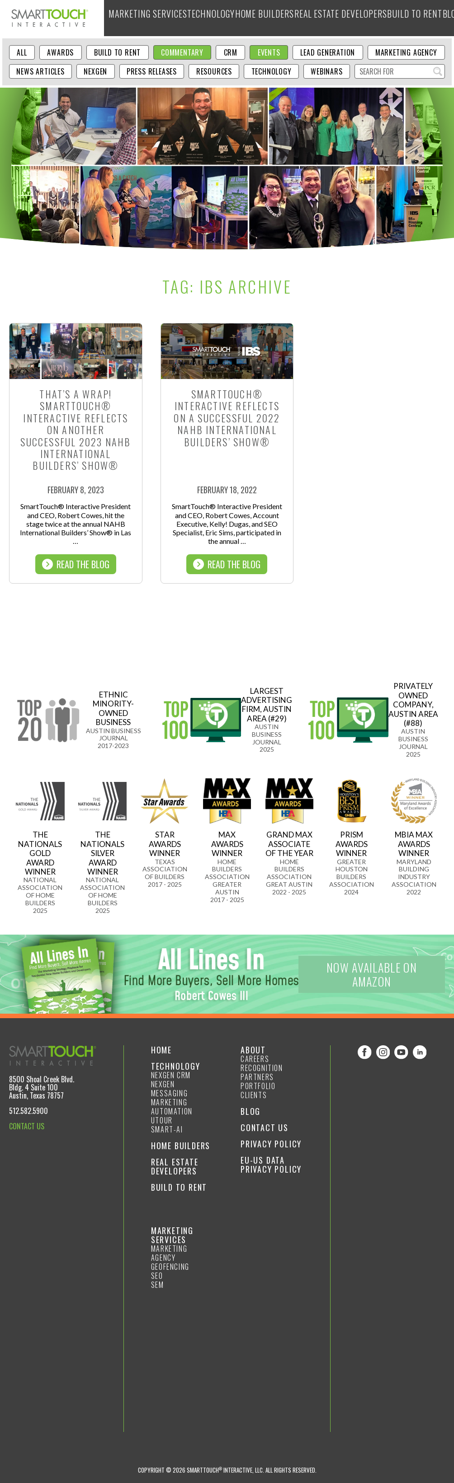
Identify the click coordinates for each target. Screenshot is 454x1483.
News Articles (40, 71)
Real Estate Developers (298, 18)
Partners (257, 1076)
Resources (214, 71)
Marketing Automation (172, 1107)
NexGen (95, 71)
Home (161, 1050)
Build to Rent (358, 18)
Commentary (182, 52)
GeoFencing (170, 1266)
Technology (192, 18)
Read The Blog (75, 564)
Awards (60, 52)
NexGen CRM (171, 1075)
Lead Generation (327, 52)
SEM (157, 1284)
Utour (162, 1120)
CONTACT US (26, 1126)
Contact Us (264, 1127)
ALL (22, 52)
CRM (230, 52)
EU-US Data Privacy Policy (271, 1164)
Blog (391, 18)
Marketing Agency (406, 52)
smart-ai (167, 1129)
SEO (157, 1275)
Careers (255, 1058)
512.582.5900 (28, 1110)
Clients (254, 1095)
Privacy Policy (271, 1144)
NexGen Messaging (169, 1089)
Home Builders (237, 18)
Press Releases (152, 71)
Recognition (262, 1067)
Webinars (326, 71)
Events (269, 52)
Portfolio (258, 1086)
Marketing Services (140, 18)
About (414, 18)
